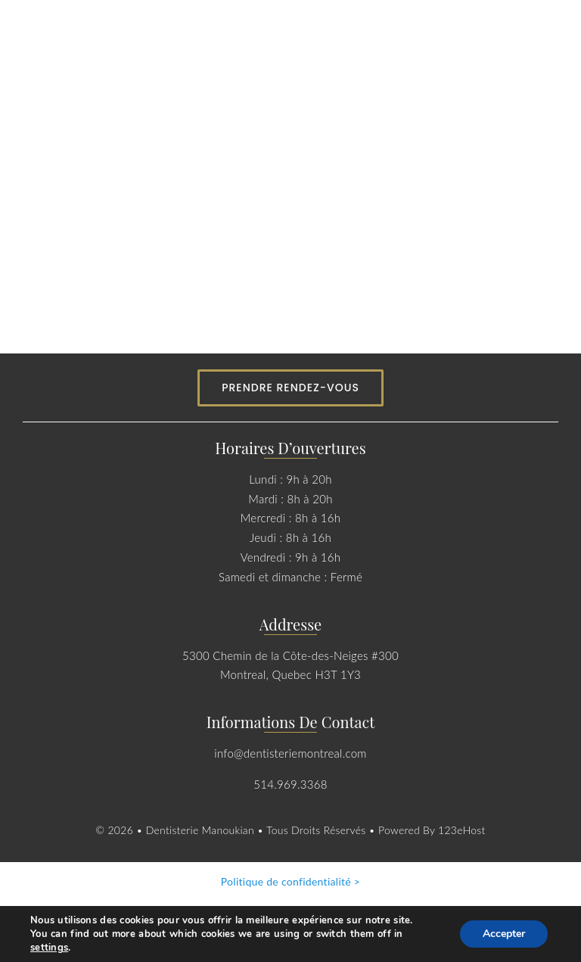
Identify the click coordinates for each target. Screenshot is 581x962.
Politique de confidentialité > (291, 881)
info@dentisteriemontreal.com (290, 753)
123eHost (462, 829)
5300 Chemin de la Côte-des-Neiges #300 (290, 655)
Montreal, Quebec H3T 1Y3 (290, 674)
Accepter (504, 933)
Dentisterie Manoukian (201, 829)
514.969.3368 (290, 784)
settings (49, 947)
